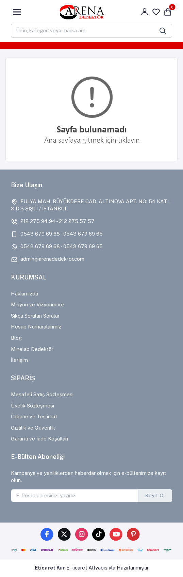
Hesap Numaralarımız (36, 327)
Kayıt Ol (155, 495)
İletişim (19, 360)
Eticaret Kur (50, 568)
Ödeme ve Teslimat (34, 416)
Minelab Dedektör (32, 349)
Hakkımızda (24, 293)
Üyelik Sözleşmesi (32, 405)
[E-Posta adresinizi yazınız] (74, 495)
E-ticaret (76, 568)
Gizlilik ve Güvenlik (33, 428)
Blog (16, 338)
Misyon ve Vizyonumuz (38, 304)
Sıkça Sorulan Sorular (35, 316)
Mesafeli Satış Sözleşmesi (42, 394)
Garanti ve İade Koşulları (39, 439)
